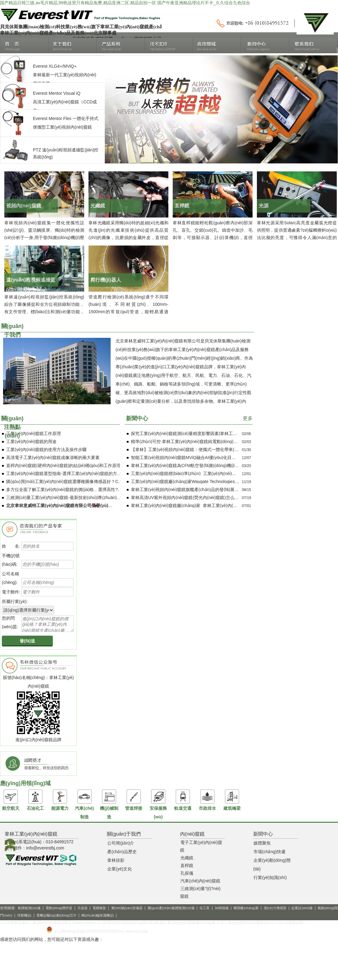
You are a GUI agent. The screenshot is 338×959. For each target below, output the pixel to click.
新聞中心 (265, 45)
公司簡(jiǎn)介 (120, 843)
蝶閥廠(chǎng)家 (246, 908)
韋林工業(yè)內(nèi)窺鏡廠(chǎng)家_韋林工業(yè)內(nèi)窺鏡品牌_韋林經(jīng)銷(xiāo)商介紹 (220, 505)
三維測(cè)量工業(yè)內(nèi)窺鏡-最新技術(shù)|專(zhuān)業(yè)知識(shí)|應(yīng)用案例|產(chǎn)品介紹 (106, 497)
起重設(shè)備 (301, 908)
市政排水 (207, 800)
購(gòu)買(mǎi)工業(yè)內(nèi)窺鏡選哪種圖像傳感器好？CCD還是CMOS (76, 481)
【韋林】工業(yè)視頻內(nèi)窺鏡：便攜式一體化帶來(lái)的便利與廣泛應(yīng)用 (208, 449)
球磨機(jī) (24, 915)
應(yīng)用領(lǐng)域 (217, 45)
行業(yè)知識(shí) (270, 877)
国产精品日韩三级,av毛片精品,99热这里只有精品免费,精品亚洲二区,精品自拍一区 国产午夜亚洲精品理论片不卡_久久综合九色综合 (125, 2)
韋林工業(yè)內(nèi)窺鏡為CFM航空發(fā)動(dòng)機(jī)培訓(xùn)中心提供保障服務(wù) (214, 465)
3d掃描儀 (222, 908)
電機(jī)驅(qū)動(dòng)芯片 (56, 915)
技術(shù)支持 (169, 45)
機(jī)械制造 (109, 804)
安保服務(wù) (158, 804)
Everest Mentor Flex (52, 118)
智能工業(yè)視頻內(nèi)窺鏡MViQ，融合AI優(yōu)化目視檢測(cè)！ (193, 457)
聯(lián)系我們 (313, 45)
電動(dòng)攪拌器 (58, 908)
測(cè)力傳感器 (275, 908)
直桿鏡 (186, 865)
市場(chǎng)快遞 (269, 851)
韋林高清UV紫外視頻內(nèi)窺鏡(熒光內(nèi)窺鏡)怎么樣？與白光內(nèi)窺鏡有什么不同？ (217, 497)
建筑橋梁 (232, 800)
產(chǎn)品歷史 (122, 851)
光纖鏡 (186, 857)
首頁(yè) (24, 45)
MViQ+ (70, 66)
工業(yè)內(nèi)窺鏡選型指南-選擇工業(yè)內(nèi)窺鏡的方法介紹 (68, 473)
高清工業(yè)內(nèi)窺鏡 (56, 101)
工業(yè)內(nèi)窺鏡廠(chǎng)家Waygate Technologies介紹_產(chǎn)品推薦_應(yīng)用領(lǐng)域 (223, 481)
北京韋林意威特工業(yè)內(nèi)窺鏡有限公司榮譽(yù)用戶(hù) (65, 505)
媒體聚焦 (262, 843)
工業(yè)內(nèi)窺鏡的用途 (31, 441)
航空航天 (10, 800)
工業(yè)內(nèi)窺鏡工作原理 (33, 433)
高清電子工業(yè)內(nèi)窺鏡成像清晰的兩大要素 (53, 457)
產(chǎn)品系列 (121, 45)
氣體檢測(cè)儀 (29, 908)
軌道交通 (182, 800)
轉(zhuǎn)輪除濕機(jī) (97, 915)
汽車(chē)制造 (84, 804)
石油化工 (35, 800)
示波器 (82, 908)
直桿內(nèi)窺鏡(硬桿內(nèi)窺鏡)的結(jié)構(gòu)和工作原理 (63, 465)
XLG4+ (55, 66)
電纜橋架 (99, 908)
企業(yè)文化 (119, 868)
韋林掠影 (115, 860)
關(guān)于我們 (72, 45)
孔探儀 (186, 873)
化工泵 (204, 908)
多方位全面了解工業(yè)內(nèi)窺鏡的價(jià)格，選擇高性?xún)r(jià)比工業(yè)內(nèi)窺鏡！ (93, 489)
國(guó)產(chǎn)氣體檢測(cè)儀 (171, 908)
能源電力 (60, 800)
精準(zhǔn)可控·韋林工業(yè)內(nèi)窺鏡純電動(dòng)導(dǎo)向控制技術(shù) (205, 441)
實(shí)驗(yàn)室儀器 (127, 908)
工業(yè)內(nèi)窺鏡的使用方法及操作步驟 (46, 449)
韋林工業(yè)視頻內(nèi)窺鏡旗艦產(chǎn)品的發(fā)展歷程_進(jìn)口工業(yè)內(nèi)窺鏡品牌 (219, 489)
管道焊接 (133, 800)
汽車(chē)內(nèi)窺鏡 (200, 880)
